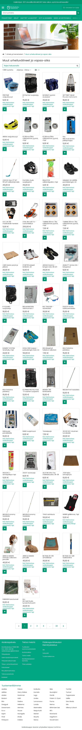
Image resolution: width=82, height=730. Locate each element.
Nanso (36, 720)
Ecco (3, 711)
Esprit (4, 714)
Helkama (21, 704)
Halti (19, 698)
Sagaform (53, 717)
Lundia (36, 704)
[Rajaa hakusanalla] (41, 66)
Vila (67, 704)
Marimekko (38, 707)
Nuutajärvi (53, 692)
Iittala (20, 717)
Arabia (4, 695)
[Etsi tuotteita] (41, 13)
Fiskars (20, 689)
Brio (3, 701)
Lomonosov (38, 701)
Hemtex (20, 707)
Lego (35, 695)
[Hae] (78, 13)
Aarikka (4, 689)
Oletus (27, 70)
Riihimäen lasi (55, 707)
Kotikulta (37, 689)
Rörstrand (53, 714)
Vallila (68, 698)
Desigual (5, 704)
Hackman (21, 695)
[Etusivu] (13, 7)
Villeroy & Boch (71, 707)
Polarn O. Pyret (55, 698)
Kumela (36, 692)
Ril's (51, 711)
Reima (52, 704)
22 (57, 626)
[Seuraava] (63, 626)
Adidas (4, 692)
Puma (52, 701)
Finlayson (5, 720)
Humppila (21, 714)
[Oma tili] (59, 7)
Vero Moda (70, 701)
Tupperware (70, 695)
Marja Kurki (38, 711)
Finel (3, 717)
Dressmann (6, 707)
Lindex (36, 698)
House (20, 711)
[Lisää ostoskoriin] (5, 109)
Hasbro (20, 701)
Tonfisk (68, 689)
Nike (51, 689)
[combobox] (41, 13)
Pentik (52, 695)
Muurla (36, 717)
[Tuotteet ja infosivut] (3, 7)
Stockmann (54, 720)
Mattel (36, 714)
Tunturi (68, 692)
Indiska (20, 720)
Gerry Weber (22, 692)
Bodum (4, 698)
